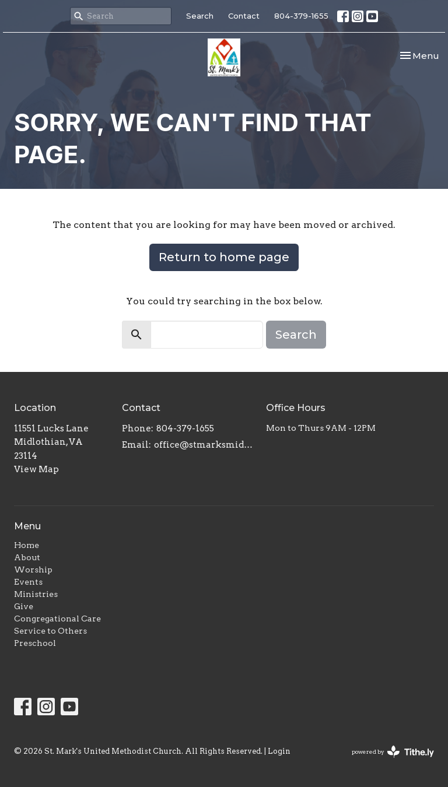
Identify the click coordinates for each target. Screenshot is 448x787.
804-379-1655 (301, 15)
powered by (393, 751)
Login (279, 751)
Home (26, 545)
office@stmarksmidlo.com (204, 445)
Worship (33, 569)
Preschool (35, 643)
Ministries (36, 594)
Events (28, 581)
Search (200, 15)
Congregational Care (57, 618)
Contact (244, 15)
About (27, 557)
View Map (36, 469)
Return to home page (224, 257)
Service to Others (50, 630)
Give (23, 606)
